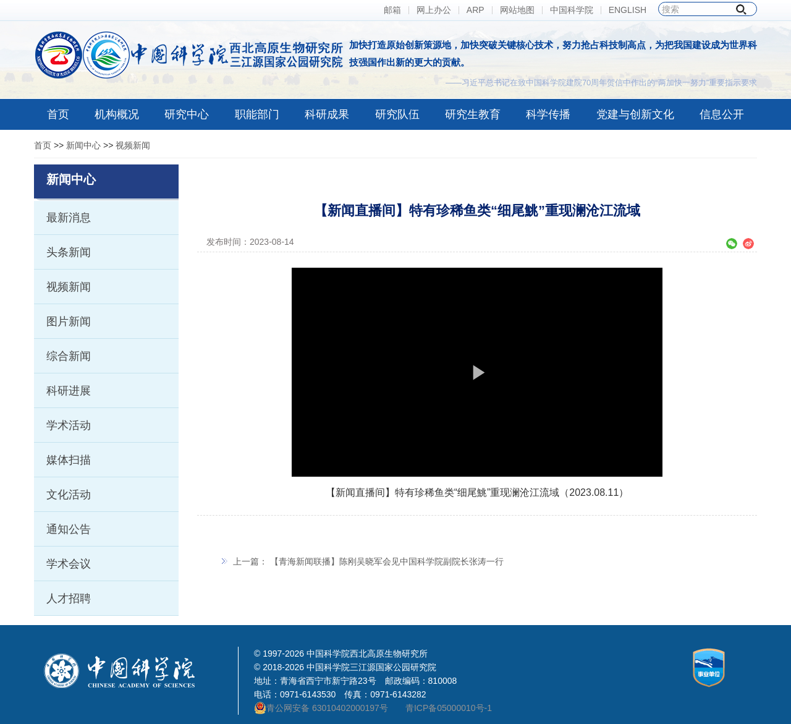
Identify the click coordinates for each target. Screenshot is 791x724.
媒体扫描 (68, 460)
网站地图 (517, 10)
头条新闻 (68, 252)
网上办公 (434, 10)
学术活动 (68, 425)
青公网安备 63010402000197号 (321, 708)
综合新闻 (68, 356)
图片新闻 (68, 321)
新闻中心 (83, 145)
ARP (475, 10)
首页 (42, 145)
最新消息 (68, 217)
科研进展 (68, 391)
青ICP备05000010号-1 (448, 708)
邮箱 (392, 10)
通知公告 (68, 529)
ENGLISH (627, 10)
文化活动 (68, 494)
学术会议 (68, 564)
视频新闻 (133, 145)
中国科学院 (571, 10)
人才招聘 (68, 598)
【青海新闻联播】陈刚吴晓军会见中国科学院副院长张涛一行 (387, 561)
